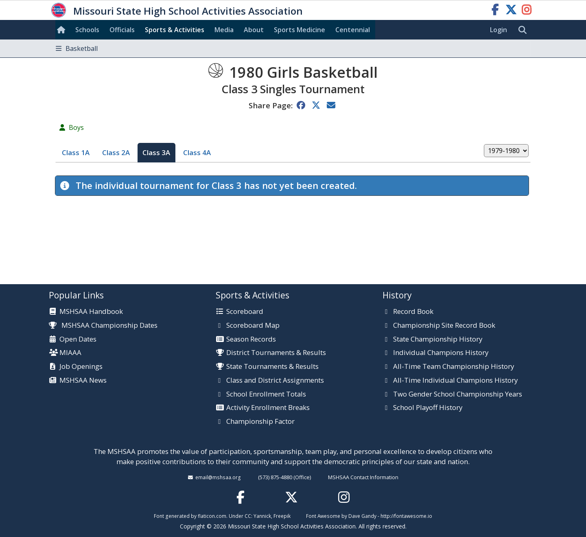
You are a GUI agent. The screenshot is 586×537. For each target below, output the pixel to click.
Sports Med (299, 29)
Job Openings (81, 367)
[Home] (62, 29)
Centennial (352, 29)
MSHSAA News (83, 381)
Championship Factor (260, 422)
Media (224, 29)
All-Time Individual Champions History (455, 381)
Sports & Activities (174, 29)
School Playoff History (427, 408)
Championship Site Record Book (444, 326)
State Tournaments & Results (272, 367)
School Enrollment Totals (266, 394)
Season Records (251, 339)
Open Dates (77, 339)
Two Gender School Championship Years (457, 394)
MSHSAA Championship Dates (103, 325)
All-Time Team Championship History (453, 367)
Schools (87, 29)
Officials (122, 29)
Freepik (282, 516)
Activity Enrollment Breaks (268, 408)
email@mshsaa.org (218, 477)
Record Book (413, 312)
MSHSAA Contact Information (363, 477)
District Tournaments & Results (276, 353)
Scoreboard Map (253, 326)
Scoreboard (244, 312)
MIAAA (70, 353)
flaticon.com (212, 516)
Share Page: (271, 105)
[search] (524, 30)
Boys (76, 127)
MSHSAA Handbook (91, 312)
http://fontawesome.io (406, 516)
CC (248, 516)
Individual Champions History (440, 353)
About (254, 29)
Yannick (262, 516)
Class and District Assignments (275, 381)
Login (498, 29)
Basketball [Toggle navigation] (77, 48)
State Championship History (437, 339)
